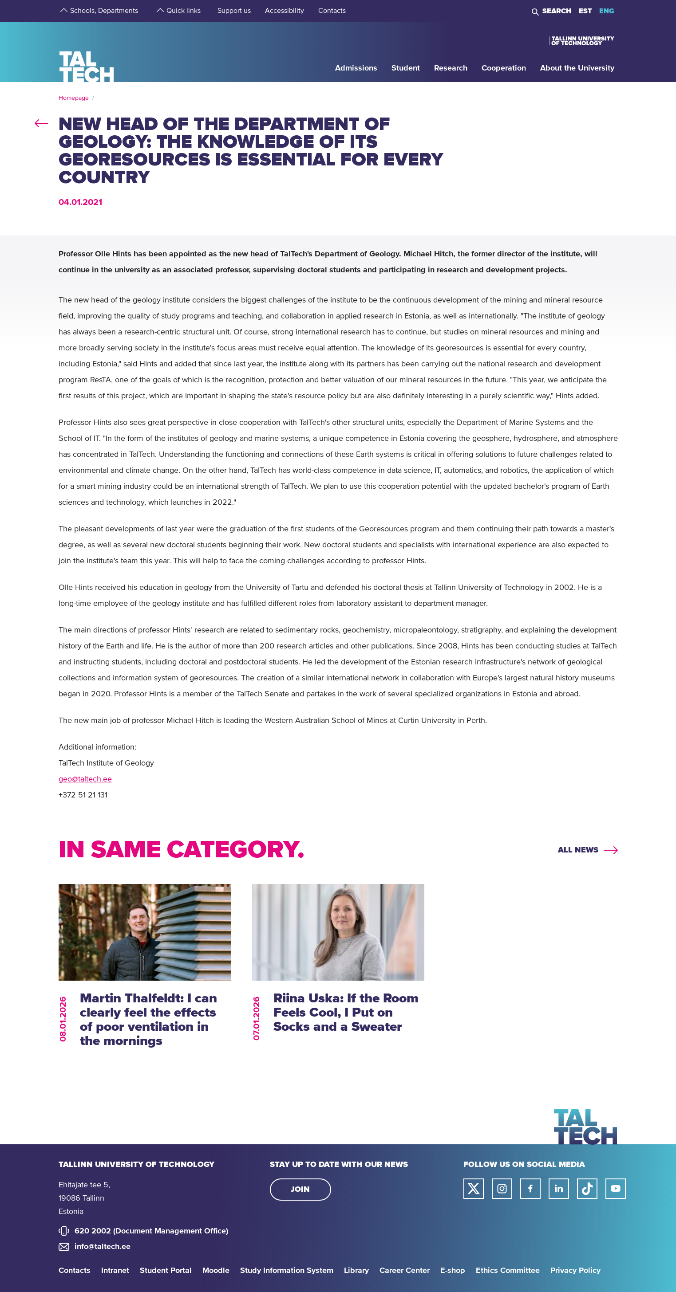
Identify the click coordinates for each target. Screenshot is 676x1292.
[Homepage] (87, 51)
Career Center (405, 1271)
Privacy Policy (575, 1271)
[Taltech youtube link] (615, 1188)
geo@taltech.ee (85, 779)
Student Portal (166, 1271)
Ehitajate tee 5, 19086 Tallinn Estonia (84, 1198)
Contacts (75, 1271)
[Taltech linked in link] (559, 1188)
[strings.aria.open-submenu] (63, 11)
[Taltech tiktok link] (587, 1188)
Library (356, 1271)
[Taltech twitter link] (473, 1188)
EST (585, 11)
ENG (606, 11)
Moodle (215, 1271)
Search (556, 11)
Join (300, 1190)
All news (578, 850)
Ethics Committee (508, 1271)
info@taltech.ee (102, 1247)
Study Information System (286, 1271)
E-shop (452, 1271)
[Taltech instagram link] (502, 1188)
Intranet (115, 1271)
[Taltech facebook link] (530, 1188)
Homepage (74, 98)
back (41, 121)
